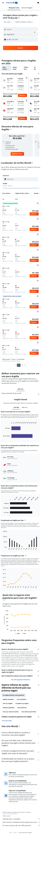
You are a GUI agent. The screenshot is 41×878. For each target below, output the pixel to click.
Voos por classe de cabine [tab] (10, 712)
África (15, 833)
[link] (17, 154)
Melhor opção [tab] (15, 68)
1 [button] (18, 365)
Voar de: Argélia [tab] (7, 703)
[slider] (39, 188)
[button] (3, 3)
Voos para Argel (7, 720)
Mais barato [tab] (5, 68)
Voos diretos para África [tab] (28, 712)
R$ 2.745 (13, 18)
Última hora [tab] (26, 68)
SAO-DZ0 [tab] (16, 407)
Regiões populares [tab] (8, 699)
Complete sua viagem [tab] (22, 703)
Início (10, 833)
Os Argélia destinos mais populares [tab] (13, 695)
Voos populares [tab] (21, 699)
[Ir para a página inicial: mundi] (12, 3)
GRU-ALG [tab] (20, 389)
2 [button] (22, 365)
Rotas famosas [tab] (22, 707)
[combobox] (8, 22)
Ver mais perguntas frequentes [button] (20, 679)
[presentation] (19, 17)
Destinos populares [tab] (9, 707)
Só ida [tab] (35, 68)
